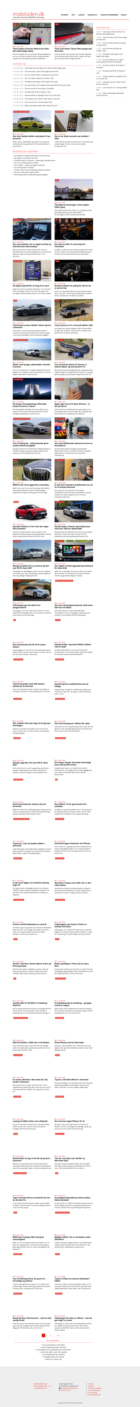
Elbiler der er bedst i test (53, 1359)
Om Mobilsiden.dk (94, 1395)
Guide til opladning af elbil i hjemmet (53, 1347)
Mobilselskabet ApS (72, 1403)
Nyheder (64, 15)
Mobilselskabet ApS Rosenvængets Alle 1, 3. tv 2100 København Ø (42, 1386)
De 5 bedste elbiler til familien (24, 168)
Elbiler (81, 15)
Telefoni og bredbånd (109, 15)
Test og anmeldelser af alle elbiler (53, 1345)
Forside (90, 1384)
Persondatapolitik (94, 1390)
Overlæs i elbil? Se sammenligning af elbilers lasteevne (32, 170)
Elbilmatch (92, 15)
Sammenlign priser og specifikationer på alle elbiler (54, 1350)
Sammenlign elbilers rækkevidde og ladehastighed (31, 175)
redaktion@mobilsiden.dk (69, 1388)
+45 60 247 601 (65, 1390)
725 (58, 1335)
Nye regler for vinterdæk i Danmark (26, 158)
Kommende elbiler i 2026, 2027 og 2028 (53, 1352)
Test (73, 15)
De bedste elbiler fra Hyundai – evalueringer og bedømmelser (35, 160)
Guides (123, 15)
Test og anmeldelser (95, 1388)
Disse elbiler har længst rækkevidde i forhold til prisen (32, 156)
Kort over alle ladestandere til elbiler (26, 163)
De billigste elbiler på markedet (53, 1357)
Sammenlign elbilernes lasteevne (54, 1354)
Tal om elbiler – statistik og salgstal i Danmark (29, 165)
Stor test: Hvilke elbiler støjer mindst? (26, 172)
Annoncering (92, 1392)
